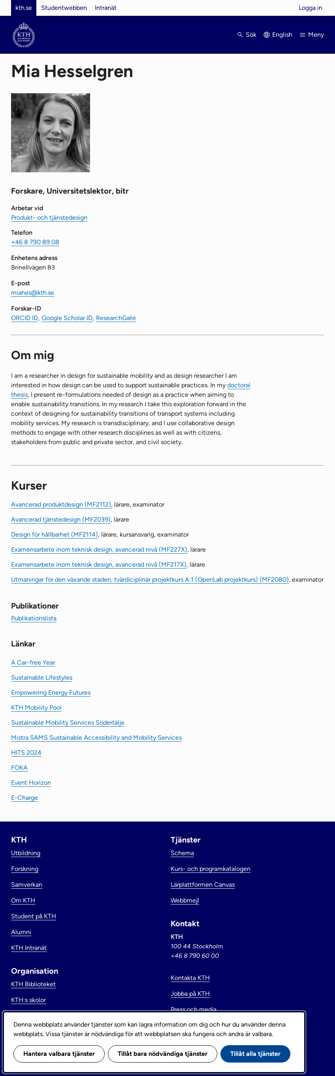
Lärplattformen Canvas (203, 884)
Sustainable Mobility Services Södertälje (67, 722)
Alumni (21, 932)
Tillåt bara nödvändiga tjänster (162, 1053)
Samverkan (26, 884)
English (282, 34)
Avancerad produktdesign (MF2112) (61, 504)
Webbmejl (185, 900)
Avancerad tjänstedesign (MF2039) (61, 519)
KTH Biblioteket (33, 984)
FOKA (19, 767)
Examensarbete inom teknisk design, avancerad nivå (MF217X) (98, 564)
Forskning (24, 868)
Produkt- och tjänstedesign (49, 217)
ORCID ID (24, 318)
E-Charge (24, 797)
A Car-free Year (33, 662)
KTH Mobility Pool (36, 707)
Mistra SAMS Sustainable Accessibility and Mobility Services (96, 737)
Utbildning (25, 853)
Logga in (310, 7)
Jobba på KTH (190, 993)
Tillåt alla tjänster (255, 1053)
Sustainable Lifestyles (41, 677)
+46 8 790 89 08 (35, 242)
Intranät (106, 7)
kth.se (23, 7)
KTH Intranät (29, 948)
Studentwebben (64, 7)
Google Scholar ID (66, 318)
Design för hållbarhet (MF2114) (54, 534)
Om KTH (23, 900)
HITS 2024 (26, 752)
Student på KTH (33, 916)
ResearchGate (116, 318)
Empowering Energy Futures (50, 692)
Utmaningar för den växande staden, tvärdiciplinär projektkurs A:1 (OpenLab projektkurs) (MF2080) (150, 579)
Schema (182, 853)
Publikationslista (33, 618)
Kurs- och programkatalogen (210, 868)
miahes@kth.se (32, 292)
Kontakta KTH (190, 978)
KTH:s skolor (28, 1000)
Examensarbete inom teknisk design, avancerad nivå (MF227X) (99, 549)
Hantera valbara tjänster (59, 1053)
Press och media (193, 1009)
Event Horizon (31, 782)
